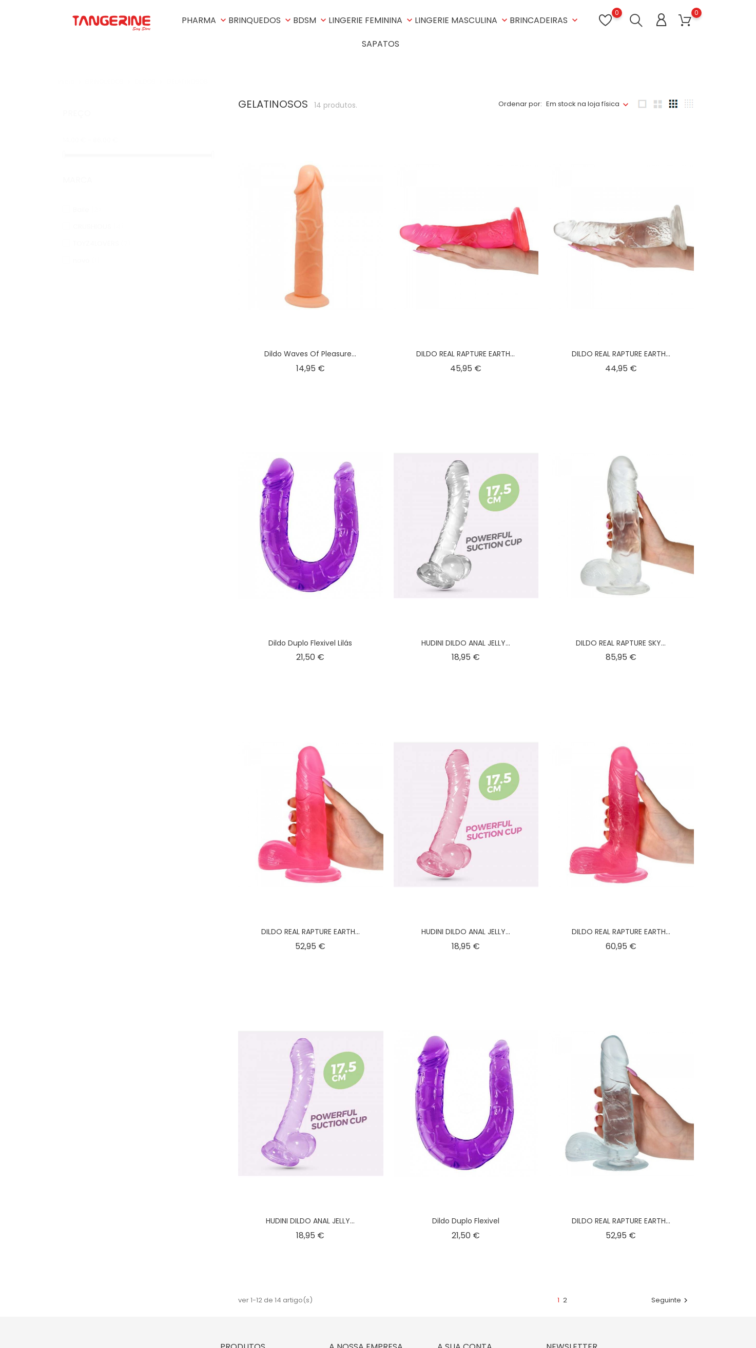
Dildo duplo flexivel (465, 1221)
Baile (87, 200)
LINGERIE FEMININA (371, 20)
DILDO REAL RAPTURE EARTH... (465, 354)
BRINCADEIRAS (545, 20)
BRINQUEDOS (260, 20)
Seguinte (670, 1300)
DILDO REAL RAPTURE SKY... (621, 643)
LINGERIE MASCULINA (462, 20)
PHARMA (205, 20)
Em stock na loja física (582, 104)
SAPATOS (380, 44)
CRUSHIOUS (98, 217)
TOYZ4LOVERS (101, 233)
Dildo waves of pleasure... (310, 354)
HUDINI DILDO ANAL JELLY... (465, 643)
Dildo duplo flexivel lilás (310, 643)
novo (86, 250)
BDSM (310, 20)
